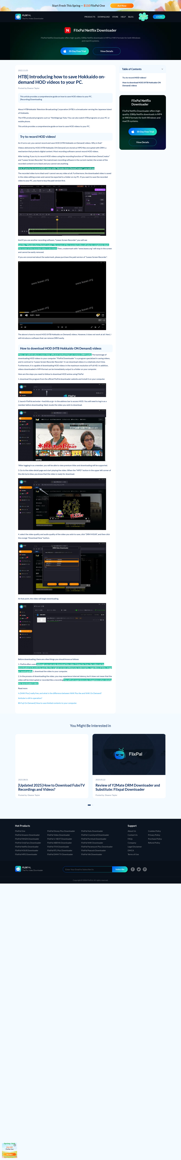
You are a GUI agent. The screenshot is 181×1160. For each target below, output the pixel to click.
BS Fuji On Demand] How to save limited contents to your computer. (47, 703)
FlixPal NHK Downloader (92, 842)
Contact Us (133, 835)
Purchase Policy (155, 839)
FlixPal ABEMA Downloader (59, 842)
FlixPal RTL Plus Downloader (59, 850)
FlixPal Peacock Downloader (93, 850)
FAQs (130, 839)
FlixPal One (20, 831)
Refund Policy (154, 842)
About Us (132, 831)
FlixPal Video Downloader (58, 835)
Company (132, 842)
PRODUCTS (89, 16)
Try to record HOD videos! (134, 77)
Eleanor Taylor (33, 88)
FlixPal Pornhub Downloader (93, 839)
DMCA (131, 850)
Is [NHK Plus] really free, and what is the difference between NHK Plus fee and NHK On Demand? (60, 693)
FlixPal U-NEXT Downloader (59, 839)
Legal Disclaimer (135, 846)
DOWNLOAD (104, 16)
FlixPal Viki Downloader (91, 854)
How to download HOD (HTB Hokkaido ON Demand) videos (141, 84)
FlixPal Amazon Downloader (27, 835)
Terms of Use (133, 854)
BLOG (130, 16)
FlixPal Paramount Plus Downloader (97, 846)
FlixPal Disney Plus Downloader (61, 831)
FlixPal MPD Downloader (26, 854)
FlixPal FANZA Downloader (27, 839)
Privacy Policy (154, 835)
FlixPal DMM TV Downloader (60, 854)
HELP (123, 16)
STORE (115, 16)
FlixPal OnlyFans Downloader (28, 842)
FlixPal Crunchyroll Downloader (95, 835)
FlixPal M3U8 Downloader (26, 850)
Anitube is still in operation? (30, 698)
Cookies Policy (154, 831)
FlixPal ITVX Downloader (58, 846)
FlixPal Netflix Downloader (27, 846)
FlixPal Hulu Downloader (92, 831)
